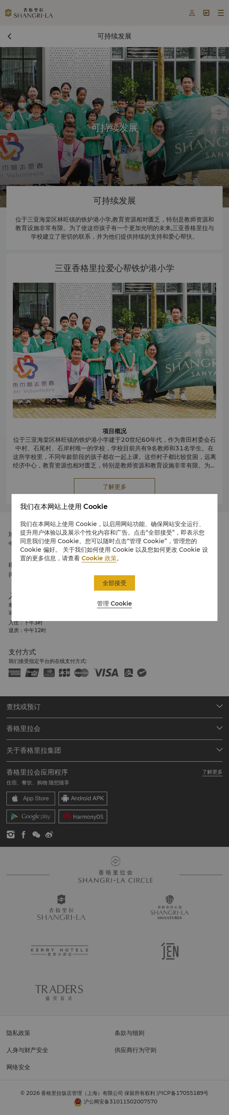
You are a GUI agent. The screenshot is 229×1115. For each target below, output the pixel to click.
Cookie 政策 (99, 558)
